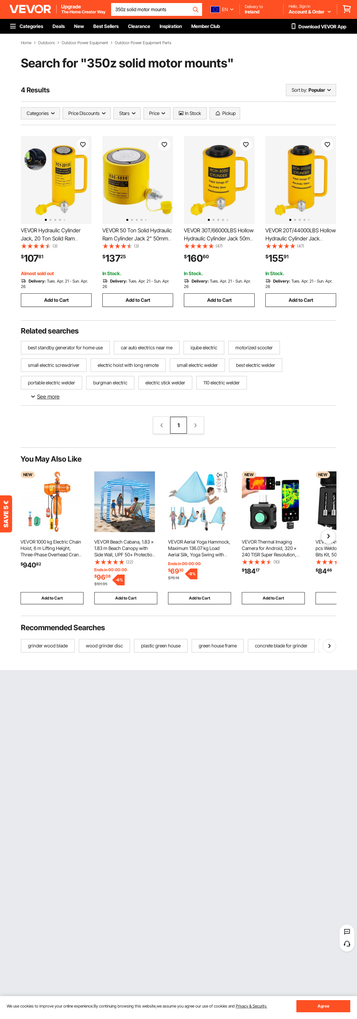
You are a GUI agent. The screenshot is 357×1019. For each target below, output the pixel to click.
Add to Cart (56, 300)
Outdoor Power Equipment (85, 42)
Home (26, 42)
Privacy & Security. (251, 1006)
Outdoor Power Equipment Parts (143, 42)
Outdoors (46, 42)
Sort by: (299, 90)
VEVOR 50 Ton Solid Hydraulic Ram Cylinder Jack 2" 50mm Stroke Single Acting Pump (137, 238)
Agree (323, 1006)
